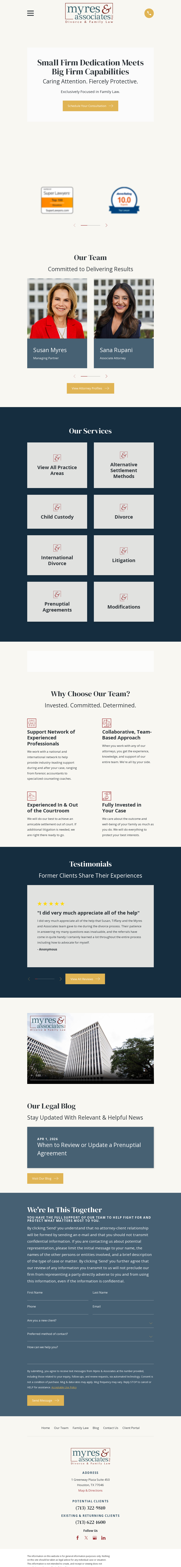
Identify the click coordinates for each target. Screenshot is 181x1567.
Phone (31, 1306)
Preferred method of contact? (47, 1333)
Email (97, 1306)
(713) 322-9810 (90, 1507)
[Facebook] (77, 1538)
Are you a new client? (41, 1320)
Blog (96, 1428)
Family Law (81, 1428)
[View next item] (107, 225)
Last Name (100, 1292)
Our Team (61, 1428)
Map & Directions (90, 1490)
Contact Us (110, 1428)
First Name (35, 1292)
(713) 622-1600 (90, 1522)
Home (45, 1428)
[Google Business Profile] (95, 1538)
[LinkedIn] (103, 1538)
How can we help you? (42, 1347)
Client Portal (131, 1428)
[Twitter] (86, 1538)
